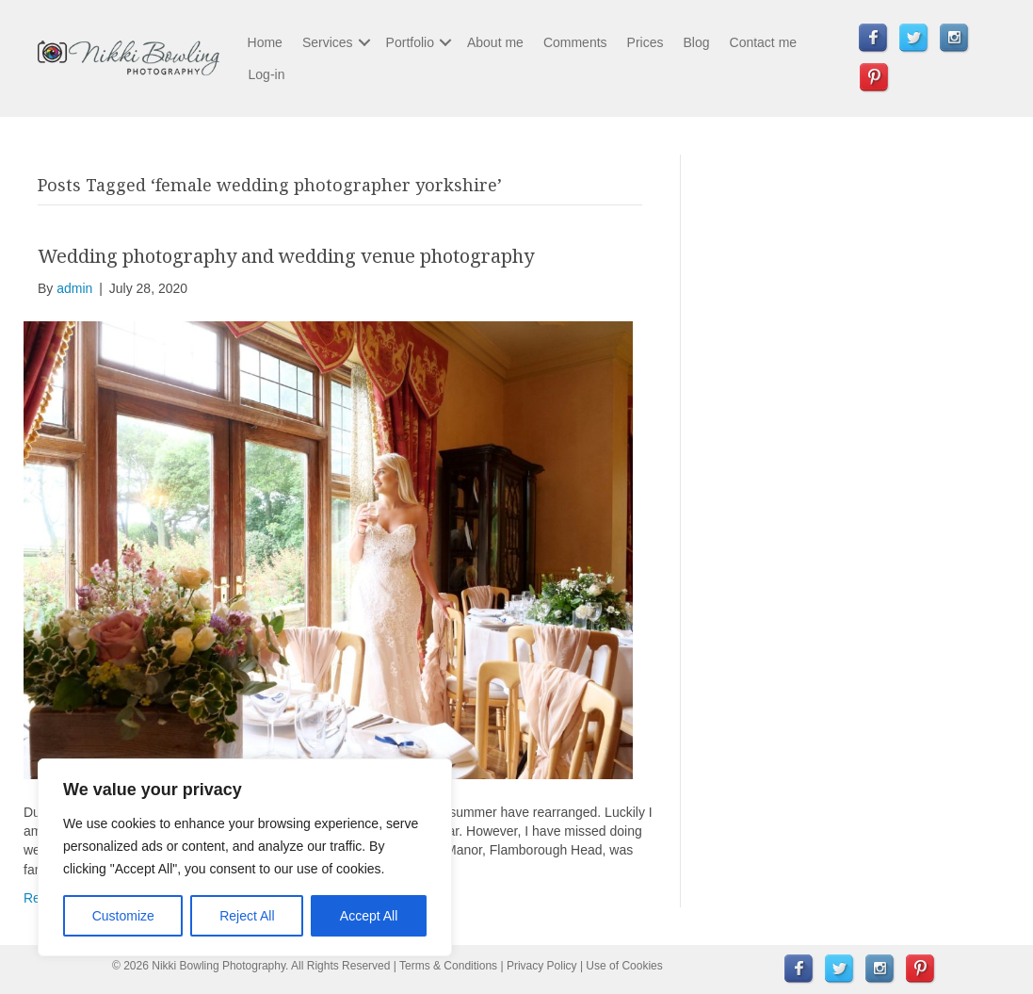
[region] (245, 857)
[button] (364, 42)
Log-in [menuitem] (267, 74)
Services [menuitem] (327, 42)
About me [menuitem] (495, 42)
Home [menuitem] (265, 42)
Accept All (368, 915)
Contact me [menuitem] (764, 42)
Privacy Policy (542, 965)
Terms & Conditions (448, 965)
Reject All (246, 915)
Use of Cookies (624, 965)
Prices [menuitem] (645, 42)
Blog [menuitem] (696, 42)
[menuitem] (874, 38)
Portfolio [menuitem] (410, 42)
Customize (123, 915)
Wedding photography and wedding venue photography (286, 256)
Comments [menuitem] (575, 42)
